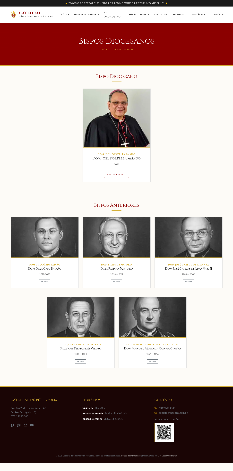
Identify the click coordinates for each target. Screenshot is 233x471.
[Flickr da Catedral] (26, 425)
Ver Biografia (116, 174)
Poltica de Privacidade (131, 456)
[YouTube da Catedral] (32, 425)
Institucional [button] (85, 14)
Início (64, 14)
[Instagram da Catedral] (19, 425)
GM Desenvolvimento (167, 456)
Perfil (45, 282)
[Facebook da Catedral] (13, 425)
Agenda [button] (179, 14)
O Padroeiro (112, 14)
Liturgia (160, 14)
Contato (217, 14)
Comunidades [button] (136, 14)
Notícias (198, 14)
